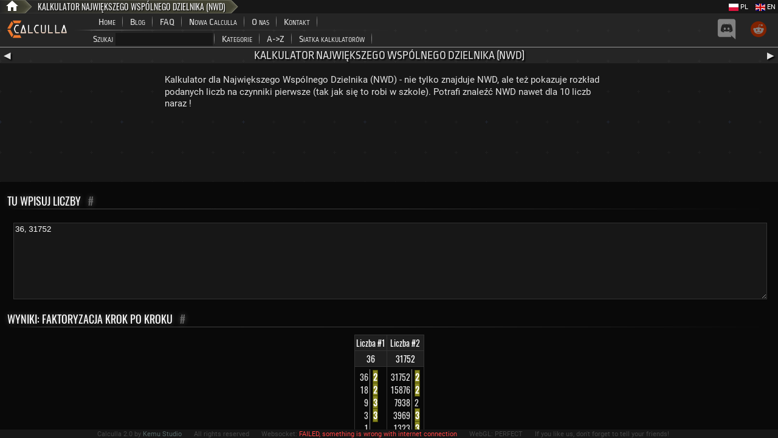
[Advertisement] (389, 148)
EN (766, 7)
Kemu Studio (162, 434)
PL (738, 7)
